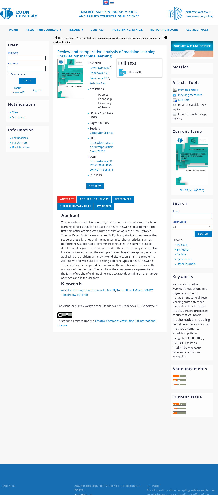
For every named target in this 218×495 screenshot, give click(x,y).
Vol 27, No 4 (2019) (86, 37)
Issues (74, 29)
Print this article (188, 90)
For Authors (20, 143)
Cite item (184, 100)
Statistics (104, 206)
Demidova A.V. (99, 73)
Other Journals (186, 264)
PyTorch (138, 290)
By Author (183, 249)
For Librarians (21, 147)
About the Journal (42, 29)
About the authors (94, 199)
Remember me (18, 74)
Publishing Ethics (127, 29)
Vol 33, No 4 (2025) (192, 190)
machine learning (72, 290)
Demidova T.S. (99, 78)
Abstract (67, 199)
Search (176, 211)
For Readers (20, 138)
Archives (70, 37)
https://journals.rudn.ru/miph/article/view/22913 (101, 147)
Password (13, 63)
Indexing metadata (190, 95)
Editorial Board (164, 29)
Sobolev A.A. (97, 83)
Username (13, 52)
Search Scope (192, 224)
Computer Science (101, 133)
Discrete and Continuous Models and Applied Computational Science (109, 14)
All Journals (197, 29)
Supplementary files (75, 206)
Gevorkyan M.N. (100, 68)
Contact (98, 29)
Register (37, 90)
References (123, 199)
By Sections (184, 259)
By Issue (182, 245)
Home (13, 29)
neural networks (95, 290)
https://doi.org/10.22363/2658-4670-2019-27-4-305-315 (101, 165)
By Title (181, 254)
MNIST (111, 290)
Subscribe (18, 117)
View (15, 112)
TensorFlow (124, 290)
